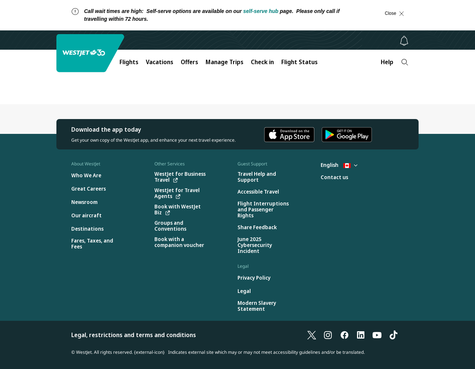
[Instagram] (328, 335)
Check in (262, 62)
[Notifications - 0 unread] (404, 41)
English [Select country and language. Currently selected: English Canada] (339, 164)
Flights (128, 62)
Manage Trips (224, 62)
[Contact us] (334, 177)
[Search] (404, 62)
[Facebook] (344, 335)
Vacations (159, 62)
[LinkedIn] (360, 335)
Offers (189, 62)
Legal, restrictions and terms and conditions (133, 335)
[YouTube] (377, 335)
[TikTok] (393, 335)
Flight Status (299, 62)
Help (387, 62)
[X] (311, 335)
